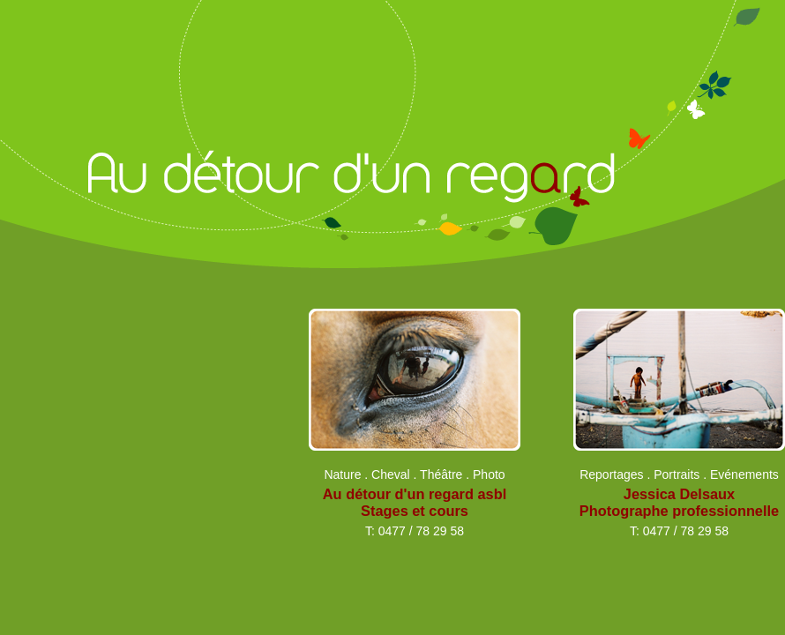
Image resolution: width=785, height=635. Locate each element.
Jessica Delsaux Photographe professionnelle (679, 502)
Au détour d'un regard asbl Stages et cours (414, 502)
